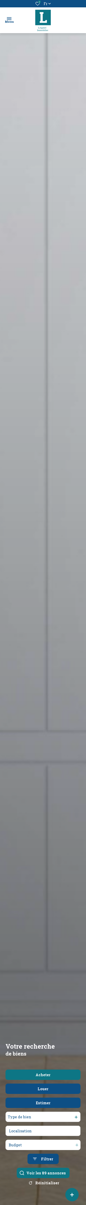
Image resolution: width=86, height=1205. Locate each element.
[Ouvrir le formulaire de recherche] (43, 1173)
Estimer (43, 1116)
